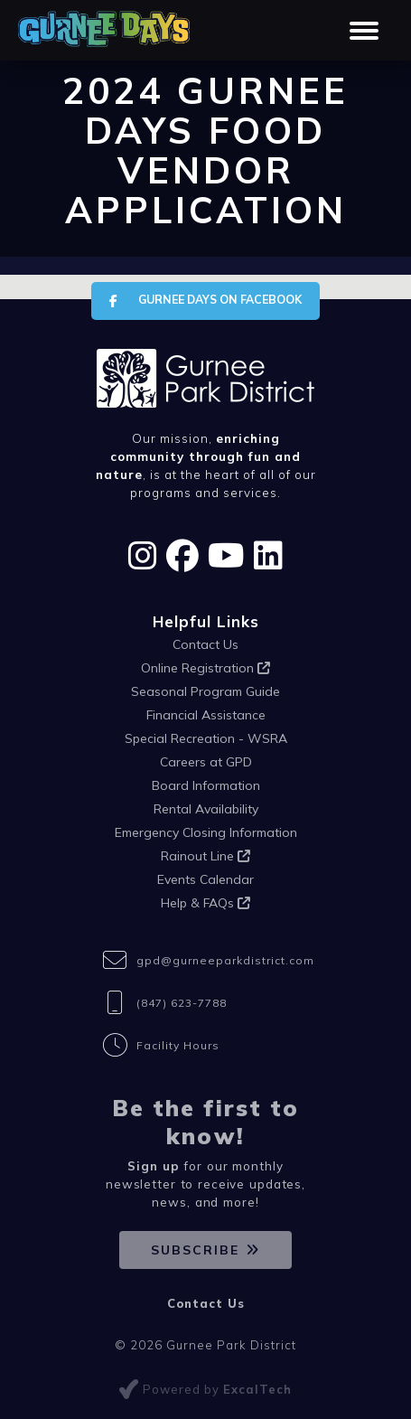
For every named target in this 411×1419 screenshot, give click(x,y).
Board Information (206, 785)
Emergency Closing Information (206, 832)
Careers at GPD (206, 762)
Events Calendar (205, 879)
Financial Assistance (206, 715)
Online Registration (205, 668)
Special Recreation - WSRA (206, 738)
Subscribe (195, 1250)
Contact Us (205, 644)
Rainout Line (205, 856)
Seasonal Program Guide (205, 691)
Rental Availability (206, 809)
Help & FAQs (205, 903)
